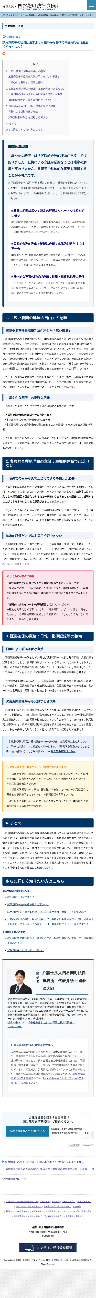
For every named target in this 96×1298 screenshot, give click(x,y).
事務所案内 (19, 1216)
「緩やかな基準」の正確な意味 (25, 82)
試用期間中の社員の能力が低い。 (25, 950)
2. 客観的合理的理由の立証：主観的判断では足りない (35, 88)
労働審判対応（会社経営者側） (57, 1206)
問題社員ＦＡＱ (84, 1201)
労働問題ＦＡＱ (14, 26)
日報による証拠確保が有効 (23, 111)
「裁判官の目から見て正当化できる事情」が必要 (35, 94)
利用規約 (80, 1216)
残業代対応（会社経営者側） (29, 1206)
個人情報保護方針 (56, 1216)
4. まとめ (11, 123)
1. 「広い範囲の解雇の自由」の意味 (26, 71)
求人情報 (30, 1216)
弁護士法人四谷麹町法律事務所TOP (22, 1201)
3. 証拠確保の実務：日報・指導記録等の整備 (30, 106)
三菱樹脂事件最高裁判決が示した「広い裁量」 (34, 76)
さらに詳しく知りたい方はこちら (24, 129)
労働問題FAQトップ (15, 1178)
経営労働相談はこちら (63, 751)
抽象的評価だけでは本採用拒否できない (30, 99)
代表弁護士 (45, 1201)
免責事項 (70, 1216)
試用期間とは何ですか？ (20, 897)
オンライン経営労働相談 (68, 1211)
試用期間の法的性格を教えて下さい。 (28, 904)
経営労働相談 (37, 1211)
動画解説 (77, 1206)
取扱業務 (56, 1201)
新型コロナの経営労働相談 (18, 1211)
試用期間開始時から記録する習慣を (28, 117)
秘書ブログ (41, 1216)
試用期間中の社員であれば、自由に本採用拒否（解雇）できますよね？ (46, 911)
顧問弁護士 (50, 1211)
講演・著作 (14, 1022)
